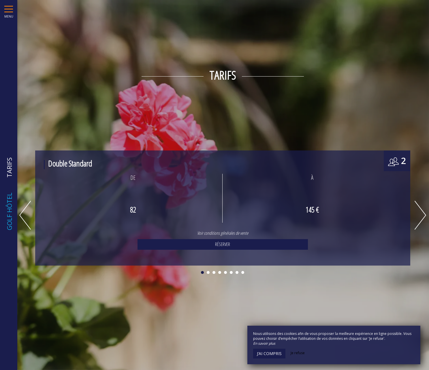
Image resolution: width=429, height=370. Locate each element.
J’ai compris (269, 353)
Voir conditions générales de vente (221, 233)
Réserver (221, 244)
